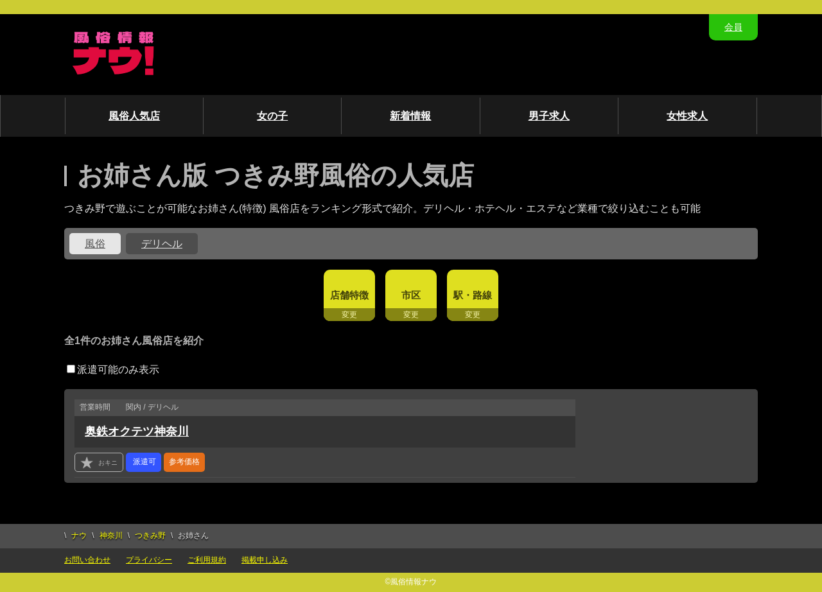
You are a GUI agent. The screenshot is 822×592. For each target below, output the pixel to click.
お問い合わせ (87, 559)
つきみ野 (150, 535)
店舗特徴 (349, 295)
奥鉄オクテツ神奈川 (137, 431)
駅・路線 (472, 295)
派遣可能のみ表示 (113, 369)
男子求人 (549, 115)
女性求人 (687, 115)
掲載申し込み (264, 559)
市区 (411, 295)
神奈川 (111, 535)
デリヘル (161, 243)
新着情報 (410, 115)
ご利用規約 (207, 559)
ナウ (79, 535)
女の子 (272, 115)
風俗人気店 (134, 115)
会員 (733, 27)
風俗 (95, 243)
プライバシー (149, 559)
